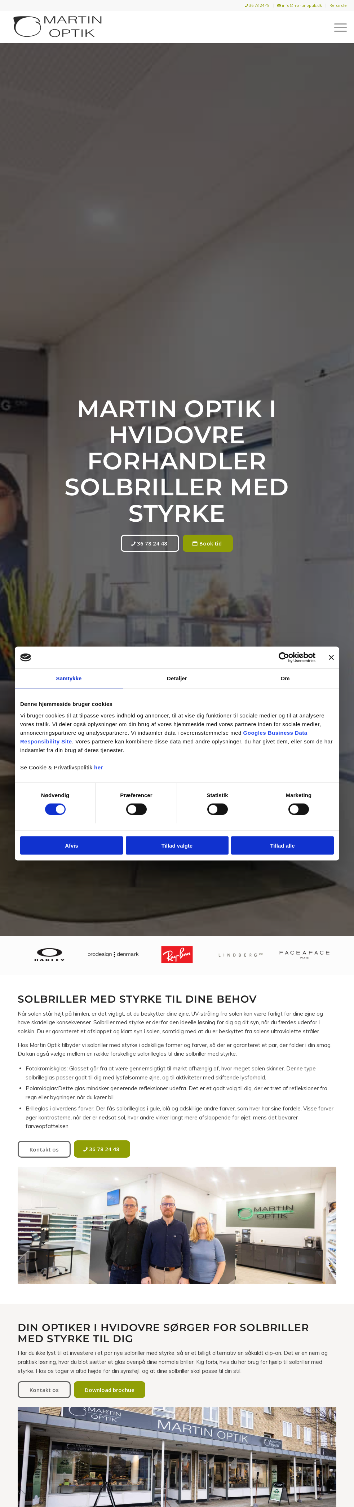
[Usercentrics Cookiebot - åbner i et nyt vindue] (283, 657)
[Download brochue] (109, 1389)
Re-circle (338, 5)
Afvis (71, 845)
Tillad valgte (177, 845)
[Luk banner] (331, 657)
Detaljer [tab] (177, 678)
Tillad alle (282, 845)
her (98, 767)
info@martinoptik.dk (299, 5)
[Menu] (337, 26)
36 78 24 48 (257, 5)
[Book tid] (208, 543)
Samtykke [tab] (69, 678)
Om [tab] (284, 678)
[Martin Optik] (58, 26)
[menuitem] (257, 6)
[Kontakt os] (44, 1149)
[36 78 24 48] (150, 543)
